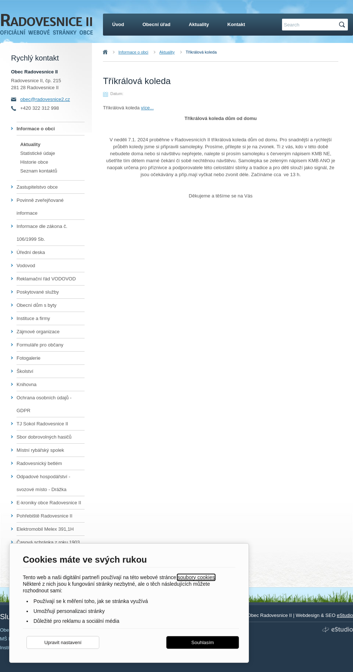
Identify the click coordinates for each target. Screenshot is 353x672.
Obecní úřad (157, 24)
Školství (25, 371)
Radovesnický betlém (39, 463)
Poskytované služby (38, 292)
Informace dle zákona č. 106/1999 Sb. (42, 233)
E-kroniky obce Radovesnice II (49, 502)
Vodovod (26, 265)
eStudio (345, 615)
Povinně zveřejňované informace (40, 206)
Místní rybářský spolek (40, 450)
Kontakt (236, 24)
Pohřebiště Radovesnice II (44, 516)
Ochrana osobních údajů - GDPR (44, 404)
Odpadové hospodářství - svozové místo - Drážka (43, 483)
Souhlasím (202, 642)
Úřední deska (31, 252)
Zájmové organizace (38, 331)
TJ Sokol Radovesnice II (42, 423)
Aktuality (167, 52)
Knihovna (26, 384)
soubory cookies (196, 577)
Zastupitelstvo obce (37, 187)
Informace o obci (133, 52)
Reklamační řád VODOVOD (46, 278)
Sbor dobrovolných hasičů (44, 437)
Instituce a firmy (33, 318)
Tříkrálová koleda (201, 52)
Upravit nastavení (62, 642)
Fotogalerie (28, 358)
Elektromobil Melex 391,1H (45, 529)
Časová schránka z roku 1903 (48, 542)
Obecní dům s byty (36, 305)
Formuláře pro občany (40, 345)
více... (147, 107)
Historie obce (34, 162)
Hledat (343, 25)
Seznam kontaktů (38, 171)
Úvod (113, 52)
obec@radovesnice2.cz (45, 99)
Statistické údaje (37, 153)
